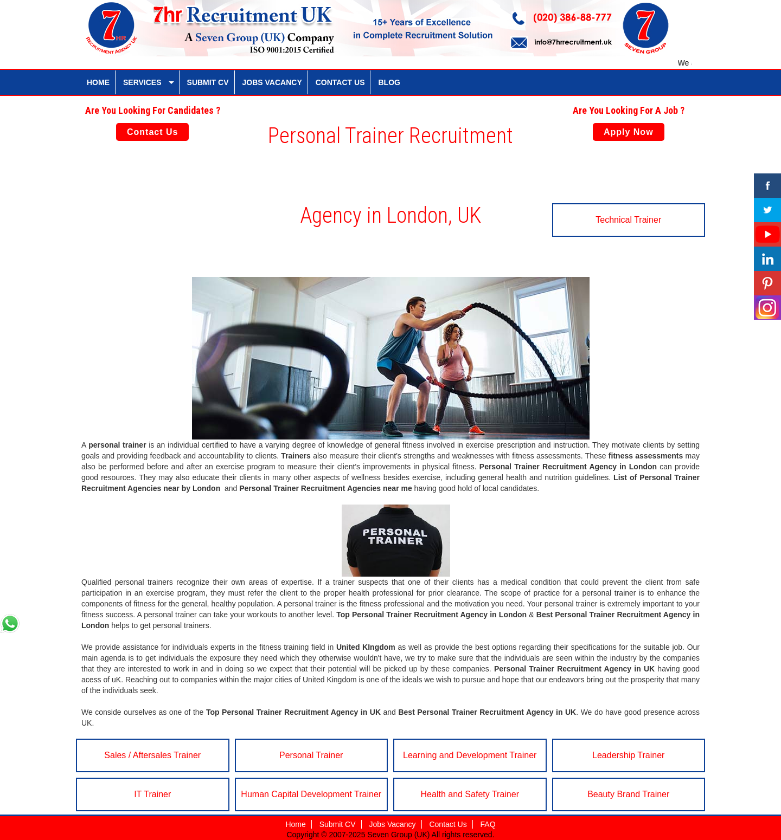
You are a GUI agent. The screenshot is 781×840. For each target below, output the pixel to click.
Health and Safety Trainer (470, 794)
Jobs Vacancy (392, 824)
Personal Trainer (311, 755)
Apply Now (629, 132)
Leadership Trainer (628, 755)
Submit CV (337, 824)
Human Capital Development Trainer (311, 794)
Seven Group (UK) (399, 834)
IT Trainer (152, 794)
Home (295, 824)
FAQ (488, 824)
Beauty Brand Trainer (628, 794)
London (643, 466)
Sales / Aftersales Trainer (152, 755)
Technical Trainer (628, 219)
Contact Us (152, 132)
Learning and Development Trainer (469, 755)
